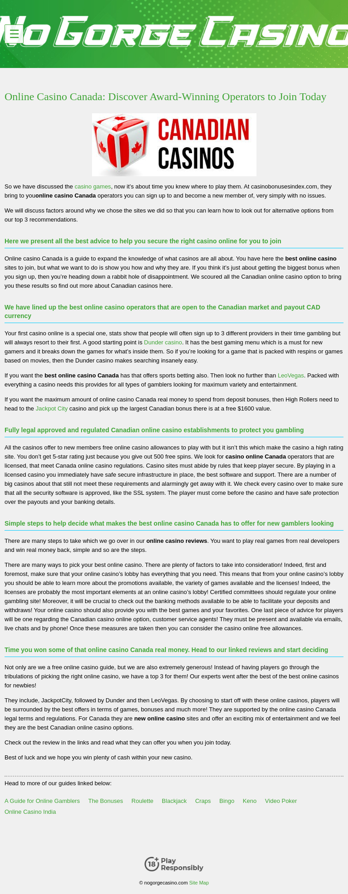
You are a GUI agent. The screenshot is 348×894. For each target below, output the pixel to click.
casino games (93, 186)
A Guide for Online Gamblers (42, 800)
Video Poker (281, 800)
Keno (249, 800)
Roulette (142, 800)
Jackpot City (52, 408)
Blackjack (174, 800)
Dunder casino (163, 342)
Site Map (198, 882)
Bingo (226, 800)
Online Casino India (30, 811)
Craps (203, 800)
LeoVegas (291, 375)
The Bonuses (105, 800)
